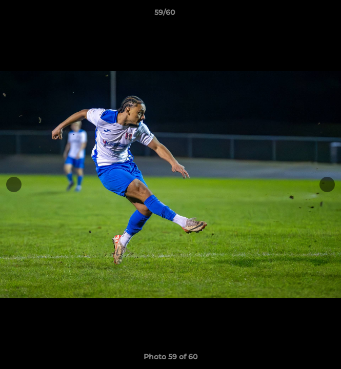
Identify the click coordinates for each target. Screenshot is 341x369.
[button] (304, 14)
